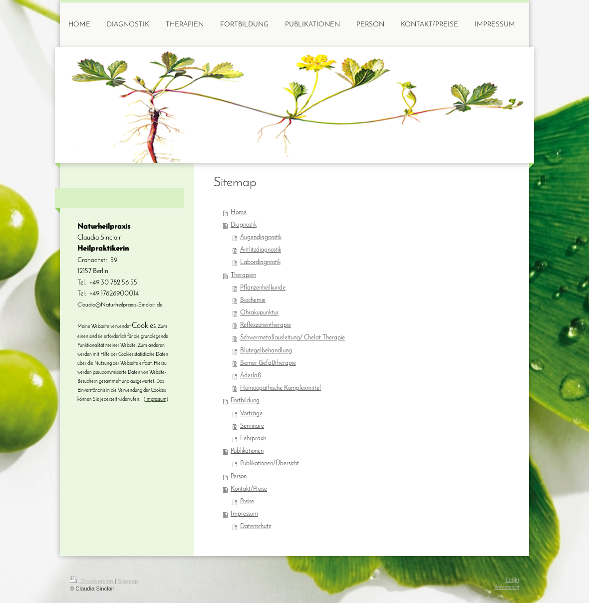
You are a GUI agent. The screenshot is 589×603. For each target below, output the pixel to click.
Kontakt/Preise (249, 489)
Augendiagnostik (261, 238)
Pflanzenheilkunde (263, 288)
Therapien (243, 276)
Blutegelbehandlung (266, 351)
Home (239, 213)
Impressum (244, 514)
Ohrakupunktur (259, 313)
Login (512, 580)
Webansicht (506, 587)
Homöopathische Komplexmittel (280, 388)
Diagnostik (244, 225)
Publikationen (247, 451)
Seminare (252, 426)
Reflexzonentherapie (265, 325)
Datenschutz (255, 527)
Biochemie (253, 300)
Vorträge (251, 414)
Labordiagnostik (260, 263)
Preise (247, 502)
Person (239, 477)
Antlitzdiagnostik (260, 250)
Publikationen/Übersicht (269, 464)
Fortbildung (245, 401)
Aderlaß (250, 376)
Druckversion (92, 581)
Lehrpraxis (253, 439)
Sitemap (128, 581)
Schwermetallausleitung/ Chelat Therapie (292, 338)
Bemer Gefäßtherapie (268, 363)
